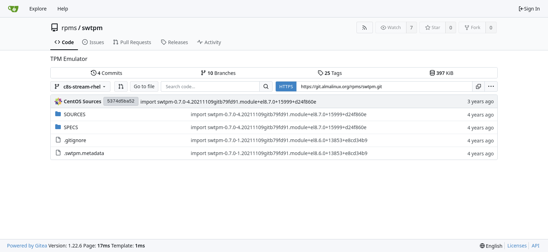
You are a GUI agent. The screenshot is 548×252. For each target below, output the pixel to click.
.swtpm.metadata (84, 153)
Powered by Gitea (27, 245)
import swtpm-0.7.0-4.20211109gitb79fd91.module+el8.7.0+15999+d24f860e (228, 101)
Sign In (529, 8)
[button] (121, 86)
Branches (218, 73)
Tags (330, 73)
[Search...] (266, 86)
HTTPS (286, 86)
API (535, 245)
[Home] (13, 8)
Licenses (517, 245)
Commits (106, 73)
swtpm (92, 27)
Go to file (144, 86)
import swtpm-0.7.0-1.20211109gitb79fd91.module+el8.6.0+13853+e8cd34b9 (279, 140)
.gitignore (75, 140)
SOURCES (75, 114)
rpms (69, 27)
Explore (37, 8)
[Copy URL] (478, 86)
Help (62, 8)
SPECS (71, 127)
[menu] (491, 86)
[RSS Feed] (364, 27)
